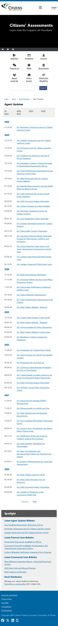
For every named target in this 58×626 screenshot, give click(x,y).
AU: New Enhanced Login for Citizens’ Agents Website (35, 179)
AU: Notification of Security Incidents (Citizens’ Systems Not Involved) (35, 437)
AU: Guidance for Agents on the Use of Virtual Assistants (35, 157)
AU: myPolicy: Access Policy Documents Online (35, 388)
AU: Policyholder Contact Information (32, 231)
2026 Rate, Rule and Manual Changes (20, 568)
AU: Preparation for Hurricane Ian (30, 362)
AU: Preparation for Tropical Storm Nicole (34, 350)
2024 (43, 111)
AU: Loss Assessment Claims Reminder (33, 218)
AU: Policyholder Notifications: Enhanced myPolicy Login (35, 288)
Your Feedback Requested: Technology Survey (23, 525)
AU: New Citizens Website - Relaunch (32, 307)
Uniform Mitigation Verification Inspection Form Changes (27, 552)
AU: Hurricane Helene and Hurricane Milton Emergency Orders (35, 280)
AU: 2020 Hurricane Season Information (33, 487)
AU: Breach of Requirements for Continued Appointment (35, 463)
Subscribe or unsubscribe (14, 584)
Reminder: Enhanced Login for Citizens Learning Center (27, 529)
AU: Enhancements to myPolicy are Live (33, 408)
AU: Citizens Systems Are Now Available (33, 206)
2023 (6, 113)
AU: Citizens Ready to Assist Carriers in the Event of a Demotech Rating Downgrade (35, 376)
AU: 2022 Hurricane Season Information (33, 382)
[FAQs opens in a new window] (29, 66)
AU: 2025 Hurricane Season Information (33, 201)
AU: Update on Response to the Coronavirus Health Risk (35, 493)
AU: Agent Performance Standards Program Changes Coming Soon (35, 172)
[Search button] (43, 88)
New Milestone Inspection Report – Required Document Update (27, 563)
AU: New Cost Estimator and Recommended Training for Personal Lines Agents (35, 454)
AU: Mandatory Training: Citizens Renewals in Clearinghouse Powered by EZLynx (35, 164)
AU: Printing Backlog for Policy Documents (34, 327)
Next (35, 501)
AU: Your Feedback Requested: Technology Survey (35, 422)
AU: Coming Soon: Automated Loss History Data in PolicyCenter (35, 429)
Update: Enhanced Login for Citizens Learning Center (26, 533)
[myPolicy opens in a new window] (14, 56)
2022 (19, 113)
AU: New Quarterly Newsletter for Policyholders (35, 445)
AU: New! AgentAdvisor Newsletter (31, 274)
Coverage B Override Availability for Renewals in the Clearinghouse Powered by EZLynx (26, 547)
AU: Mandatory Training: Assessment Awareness (35, 338)
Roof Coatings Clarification (15, 572)
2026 (19, 111)
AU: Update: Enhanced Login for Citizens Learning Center (35, 141)
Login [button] (54, 7)
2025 (31, 111)
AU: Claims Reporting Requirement (31, 294)
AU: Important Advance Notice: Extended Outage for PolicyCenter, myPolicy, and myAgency (35, 239)
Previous (24, 501)
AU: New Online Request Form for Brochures (35, 480)
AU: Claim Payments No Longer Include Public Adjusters (35, 195)
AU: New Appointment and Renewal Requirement (35, 414)
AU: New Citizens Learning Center (31, 474)
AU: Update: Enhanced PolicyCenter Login (34, 264)
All (5, 111)
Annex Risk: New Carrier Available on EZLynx (22, 542)
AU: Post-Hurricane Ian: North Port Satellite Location (35, 356)
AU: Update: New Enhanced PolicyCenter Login (35, 258)
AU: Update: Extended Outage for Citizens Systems (35, 224)
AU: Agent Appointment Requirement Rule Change (35, 301)
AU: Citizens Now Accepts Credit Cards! (33, 317)
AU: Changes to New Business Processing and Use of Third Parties (35, 368)
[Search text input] (24, 88)
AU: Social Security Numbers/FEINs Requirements (35, 402)
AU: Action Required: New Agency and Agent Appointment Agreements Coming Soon (35, 249)
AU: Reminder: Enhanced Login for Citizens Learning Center (35, 128)
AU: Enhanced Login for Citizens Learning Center (35, 149)
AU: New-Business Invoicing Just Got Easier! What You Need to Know (35, 187)
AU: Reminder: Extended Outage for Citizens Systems (35, 212)
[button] (4, 49)
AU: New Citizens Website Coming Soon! (34, 332)
